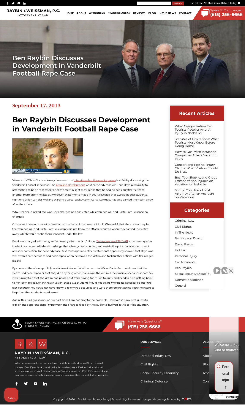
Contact (185, 13)
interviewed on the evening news (95, 180)
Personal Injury (186, 256)
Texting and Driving (189, 238)
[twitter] (13, 3)
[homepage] (33, 13)
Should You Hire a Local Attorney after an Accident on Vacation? (194, 193)
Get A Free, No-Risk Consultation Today (215, 3)
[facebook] (7, 3)
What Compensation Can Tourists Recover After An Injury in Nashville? (194, 129)
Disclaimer (84, 399)
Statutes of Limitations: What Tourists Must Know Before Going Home (197, 142)
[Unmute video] (168, 268)
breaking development (70, 184)
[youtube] (18, 3)
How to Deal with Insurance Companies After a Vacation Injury (196, 155)
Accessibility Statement (126, 399)
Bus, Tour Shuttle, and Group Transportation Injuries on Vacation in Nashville (196, 181)
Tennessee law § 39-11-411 (112, 241)
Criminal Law (184, 220)
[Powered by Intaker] (208, 397)
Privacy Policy (101, 399)
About (81, 13)
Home (70, 13)
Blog (152, 13)
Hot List (181, 250)
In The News (167, 13)
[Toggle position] (221, 268)
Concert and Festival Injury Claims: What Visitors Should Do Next (196, 168)
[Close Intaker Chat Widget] (230, 268)
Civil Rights (183, 226)
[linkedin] (24, 3)
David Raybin (184, 244)
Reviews (139, 13)
